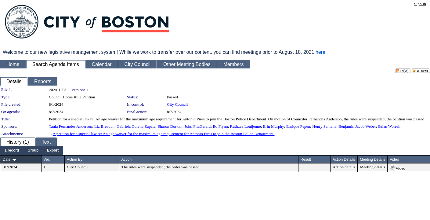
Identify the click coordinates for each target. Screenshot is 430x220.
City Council (177, 104)
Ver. (47, 159)
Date (6, 159)
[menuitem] (11, 150)
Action (126, 159)
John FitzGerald (198, 126)
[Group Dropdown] (33, 150)
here (320, 52)
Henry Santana (324, 126)
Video (400, 168)
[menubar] (31, 150)
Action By (74, 159)
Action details (344, 167)
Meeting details (372, 167)
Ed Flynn (220, 126)
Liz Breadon (104, 126)
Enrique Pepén (298, 126)
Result (306, 159)
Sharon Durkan (170, 126)
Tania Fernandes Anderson (70, 126)
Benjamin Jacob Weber (357, 126)
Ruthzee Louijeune (245, 126)
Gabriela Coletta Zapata (136, 126)
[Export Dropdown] (52, 150)
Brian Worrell (389, 126)
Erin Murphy (273, 126)
